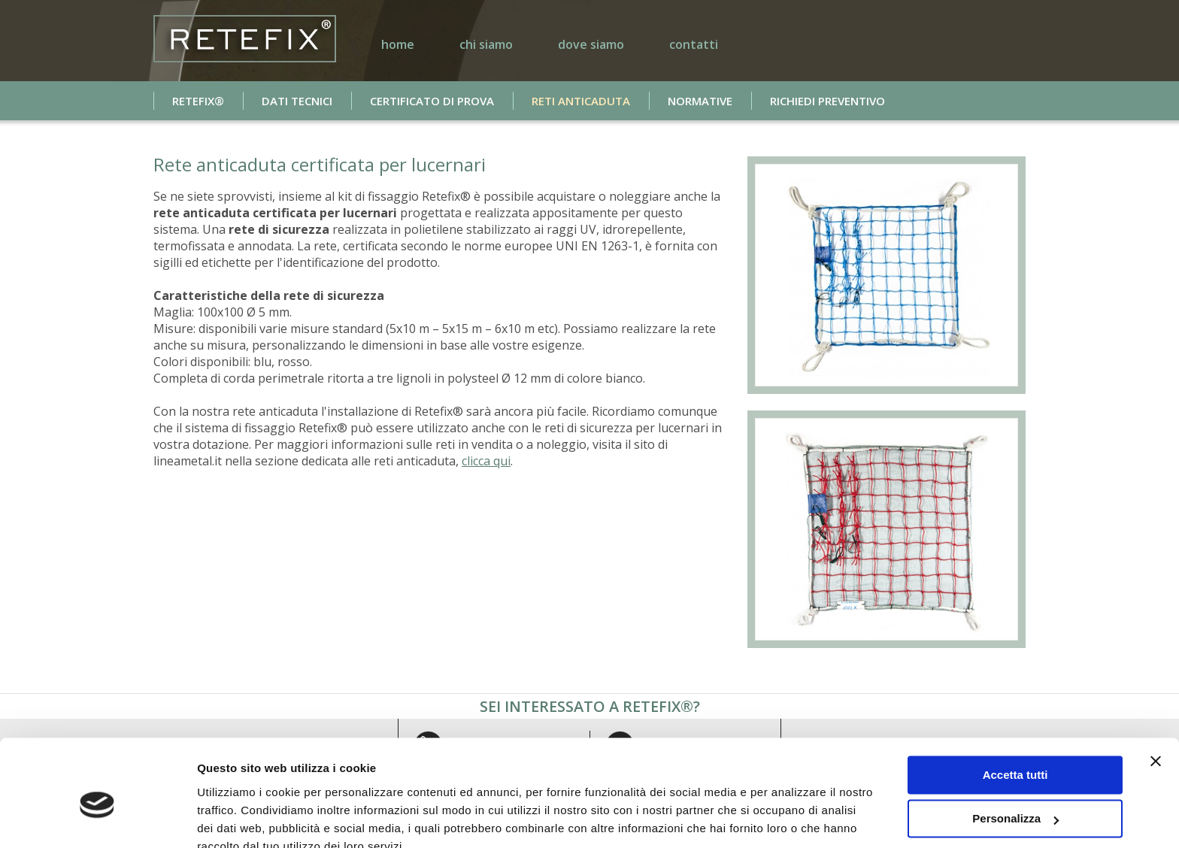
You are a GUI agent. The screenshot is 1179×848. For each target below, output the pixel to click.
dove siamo (591, 44)
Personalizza (1015, 749)
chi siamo (486, 44)
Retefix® (198, 100)
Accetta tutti (1015, 705)
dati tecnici (297, 100)
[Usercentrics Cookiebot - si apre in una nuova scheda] (97, 818)
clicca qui (486, 461)
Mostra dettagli (237, 818)
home (397, 44)
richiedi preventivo (827, 100)
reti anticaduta (581, 100)
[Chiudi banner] (1155, 691)
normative (700, 100)
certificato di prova (432, 100)
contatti (693, 44)
